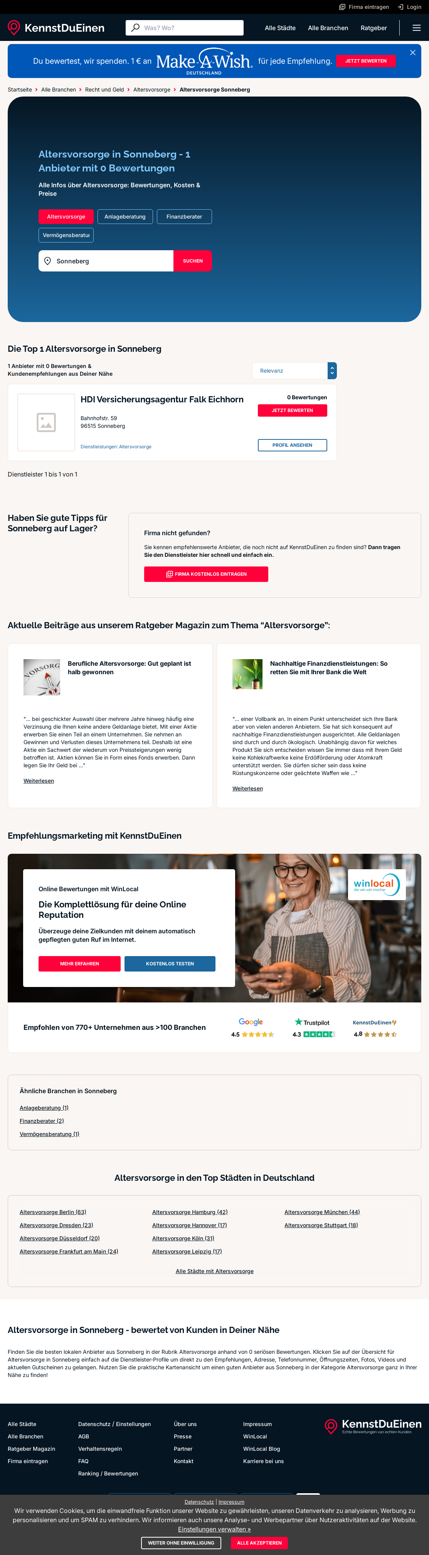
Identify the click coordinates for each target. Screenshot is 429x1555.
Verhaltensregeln (100, 1448)
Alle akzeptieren (259, 1543)
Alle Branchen (328, 28)
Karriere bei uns (263, 1461)
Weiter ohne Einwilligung (181, 1543)
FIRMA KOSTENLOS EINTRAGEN (206, 574)
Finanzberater (42, 1120)
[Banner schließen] (412, 52)
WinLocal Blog (261, 1448)
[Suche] (192, 27)
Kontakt (183, 1461)
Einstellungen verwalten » (214, 1529)
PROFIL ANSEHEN (292, 445)
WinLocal (255, 1436)
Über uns (185, 1424)
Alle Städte (280, 28)
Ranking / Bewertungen (108, 1473)
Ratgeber (374, 28)
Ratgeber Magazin (31, 1448)
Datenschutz (94, 1424)
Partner (183, 1448)
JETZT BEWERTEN (366, 61)
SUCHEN (193, 261)
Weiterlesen (39, 780)
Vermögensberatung (49, 1134)
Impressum (257, 1424)
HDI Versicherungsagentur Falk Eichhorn (162, 399)
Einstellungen (133, 1424)
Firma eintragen (28, 1461)
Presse (183, 1436)
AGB (83, 1436)
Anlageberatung (44, 1107)
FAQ (83, 1461)
